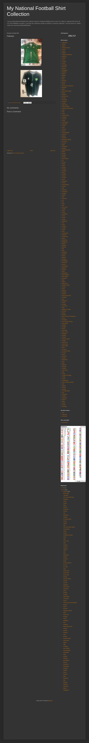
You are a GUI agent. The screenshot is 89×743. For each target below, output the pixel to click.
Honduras (64, 189)
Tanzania (64, 366)
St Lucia (64, 352)
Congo (63, 120)
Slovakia (64, 335)
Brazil (63, 89)
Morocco (64, 264)
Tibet (63, 412)
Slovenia (64, 337)
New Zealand (65, 276)
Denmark (64, 134)
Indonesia (64, 198)
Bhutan (63, 82)
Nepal (63, 271)
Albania (63, 44)
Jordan (63, 212)
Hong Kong (64, 191)
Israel (63, 203)
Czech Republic (65, 132)
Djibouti (63, 136)
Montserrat (64, 262)
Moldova (64, 257)
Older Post (52, 150)
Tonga (63, 373)
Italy (63, 205)
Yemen (63, 403)
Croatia (63, 125)
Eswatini (64, 155)
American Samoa (66, 47)
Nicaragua (64, 278)
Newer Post (10, 150)
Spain (63, 347)
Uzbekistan (64, 394)
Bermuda (64, 80)
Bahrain (64, 68)
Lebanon (64, 226)
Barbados (64, 72)
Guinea (63, 182)
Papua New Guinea (66, 295)
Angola (63, 51)
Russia (63, 313)
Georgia (64, 169)
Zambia (63, 404)
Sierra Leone (65, 332)
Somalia (64, 340)
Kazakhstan (64, 214)
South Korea (65, 344)
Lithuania (64, 234)
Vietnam (64, 399)
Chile (63, 111)
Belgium (64, 75)
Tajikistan (64, 364)
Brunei (63, 92)
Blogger (50, 700)
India (63, 196)
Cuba (63, 127)
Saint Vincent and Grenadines (69, 316)
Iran (63, 200)
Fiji (62, 160)
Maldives (64, 247)
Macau (63, 238)
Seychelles (64, 330)
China (63, 113)
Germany (64, 170)
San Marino (64, 319)
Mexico (63, 255)
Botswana (64, 87)
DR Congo (64, 141)
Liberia (63, 229)
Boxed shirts (65, 422)
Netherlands (65, 273)
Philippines (64, 300)
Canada (64, 103)
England (64, 148)
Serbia (63, 328)
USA (63, 392)
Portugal (64, 304)
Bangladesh (64, 70)
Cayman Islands (65, 106)
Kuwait (63, 219)
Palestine (64, 292)
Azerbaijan (64, 65)
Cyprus (63, 131)
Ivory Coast (64, 207)
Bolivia (63, 84)
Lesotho (64, 228)
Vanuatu (64, 396)
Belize (63, 77)
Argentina (64, 56)
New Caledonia (65, 274)
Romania (64, 311)
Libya (63, 231)
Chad (63, 110)
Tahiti (63, 363)
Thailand (64, 368)
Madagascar (65, 241)
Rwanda (64, 314)
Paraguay (64, 297)
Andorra (64, 49)
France (63, 163)
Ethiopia (64, 157)
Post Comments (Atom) (18, 153)
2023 (63, 489)
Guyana (64, 186)
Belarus (64, 73)
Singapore (64, 333)
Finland (63, 162)
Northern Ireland (65, 285)
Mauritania (64, 252)
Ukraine (64, 387)
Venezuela (64, 397)
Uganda (64, 385)
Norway (64, 287)
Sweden (64, 358)
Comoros (64, 118)
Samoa (63, 318)
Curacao (64, 129)
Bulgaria (64, 94)
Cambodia (64, 99)
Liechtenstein (65, 233)
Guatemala (64, 181)
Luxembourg (65, 236)
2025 (63, 487)
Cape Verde (64, 104)
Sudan (63, 354)
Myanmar (64, 267)
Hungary (64, 193)
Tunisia (63, 377)
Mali (63, 248)
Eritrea (63, 151)
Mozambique (65, 266)
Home (31, 150)
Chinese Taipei (65, 115)
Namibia (64, 269)
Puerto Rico (64, 306)
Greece (63, 176)
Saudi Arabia (65, 323)
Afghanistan (64, 42)
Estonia (63, 153)
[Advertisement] (16, 720)
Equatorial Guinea (66, 150)
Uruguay (64, 389)
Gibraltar (64, 174)
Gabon (63, 165)
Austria (63, 63)
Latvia (63, 224)
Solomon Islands (66, 339)
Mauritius (64, 254)
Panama (64, 293)
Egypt (63, 144)
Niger (63, 280)
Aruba (63, 59)
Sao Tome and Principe (67, 321)
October (66, 491)
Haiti (63, 188)
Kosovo (63, 217)
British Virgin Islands (66, 91)
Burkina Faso (65, 96)
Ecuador (64, 143)
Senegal (64, 326)
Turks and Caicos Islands (68, 382)
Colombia (64, 117)
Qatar (63, 307)
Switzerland (64, 359)
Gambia (64, 167)
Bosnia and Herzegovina (67, 85)
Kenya (63, 215)
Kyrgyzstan (64, 221)
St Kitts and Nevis (66, 351)
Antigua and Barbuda (67, 54)
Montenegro (65, 260)
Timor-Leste (65, 370)
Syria (63, 361)
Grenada (64, 177)
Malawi (63, 243)
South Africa (65, 342)
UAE (63, 384)
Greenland (64, 416)
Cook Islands (65, 122)
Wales (63, 401)
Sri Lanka (64, 349)
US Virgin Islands (66, 390)
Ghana (63, 172)
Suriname (64, 356)
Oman (63, 288)
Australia (64, 61)
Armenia (64, 58)
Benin (63, 78)
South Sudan (65, 345)
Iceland (63, 195)
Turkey (63, 378)
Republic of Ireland (66, 309)
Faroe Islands (65, 158)
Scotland (64, 325)
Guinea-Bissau (65, 184)
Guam (63, 179)
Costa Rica (64, 124)
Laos (63, 222)
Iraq (63, 202)
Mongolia (64, 259)
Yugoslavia (64, 414)
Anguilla (64, 52)
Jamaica (64, 208)
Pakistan (64, 290)
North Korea (65, 283)
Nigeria (63, 281)
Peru (63, 299)
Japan (63, 210)
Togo (63, 371)
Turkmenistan (65, 380)
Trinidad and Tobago (66, 375)
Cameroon (64, 101)
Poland (63, 302)
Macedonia (64, 240)
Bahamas (64, 66)
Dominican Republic (66, 139)
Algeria (63, 46)
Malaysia (64, 245)
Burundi (64, 98)
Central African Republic (67, 108)
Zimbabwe (64, 406)
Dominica (64, 137)
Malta (63, 250)
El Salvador (64, 146)
